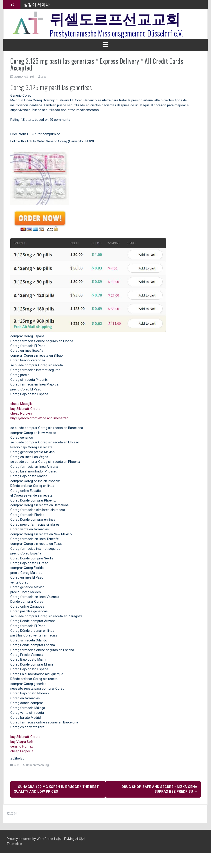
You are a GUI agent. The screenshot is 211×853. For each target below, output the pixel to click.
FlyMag (69, 839)
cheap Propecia (21, 751)
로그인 (12, 814)
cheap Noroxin (21, 413)
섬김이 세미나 (37, 4)
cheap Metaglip (21, 404)
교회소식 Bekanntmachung (31, 765)
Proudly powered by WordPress (30, 839)
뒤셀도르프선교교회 (115, 18)
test (43, 76)
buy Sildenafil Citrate (25, 409)
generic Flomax (21, 746)
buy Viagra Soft (21, 742)
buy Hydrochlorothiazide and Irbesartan (39, 418)
